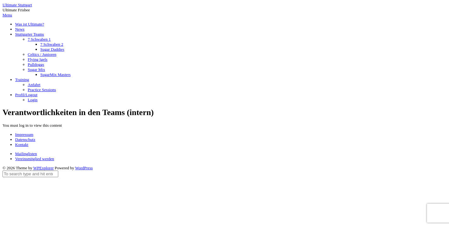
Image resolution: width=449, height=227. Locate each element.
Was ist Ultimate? (29, 24)
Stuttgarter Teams (29, 34)
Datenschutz (25, 139)
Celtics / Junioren (42, 54)
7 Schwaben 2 (51, 44)
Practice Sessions (42, 89)
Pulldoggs (36, 64)
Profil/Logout (26, 94)
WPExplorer (43, 168)
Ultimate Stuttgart (17, 5)
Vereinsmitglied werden (34, 158)
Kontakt (21, 144)
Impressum (24, 134)
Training (22, 79)
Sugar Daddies (52, 49)
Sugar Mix (36, 69)
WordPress (84, 168)
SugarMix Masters (55, 74)
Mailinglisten (26, 153)
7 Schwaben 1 (39, 39)
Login (32, 99)
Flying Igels (37, 59)
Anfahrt (34, 84)
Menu (7, 15)
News (20, 29)
